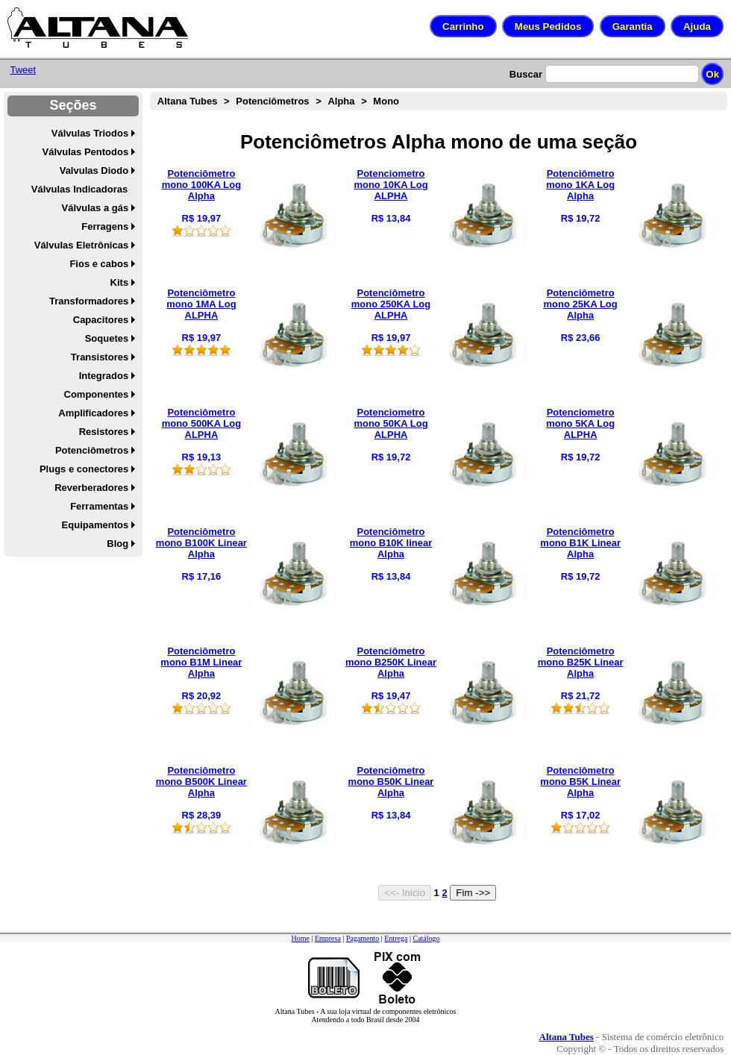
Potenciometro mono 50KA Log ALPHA (390, 423)
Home (300, 938)
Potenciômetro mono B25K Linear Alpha (581, 662)
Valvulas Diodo (94, 170)
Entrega (395, 938)
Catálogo (425, 938)
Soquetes (107, 338)
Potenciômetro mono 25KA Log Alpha (581, 304)
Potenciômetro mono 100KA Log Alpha (201, 184)
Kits (119, 282)
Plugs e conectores (84, 469)
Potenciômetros (91, 450)
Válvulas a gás (95, 207)
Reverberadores (91, 487)
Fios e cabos (98, 263)
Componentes (96, 394)
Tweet (23, 69)
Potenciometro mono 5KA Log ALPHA (580, 423)
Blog (117, 543)
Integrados (103, 375)
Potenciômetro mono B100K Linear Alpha (201, 543)
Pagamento (362, 938)
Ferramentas (99, 506)
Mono (386, 101)
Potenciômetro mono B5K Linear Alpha (580, 781)
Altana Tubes (187, 101)
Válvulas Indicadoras (79, 189)
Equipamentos (95, 524)
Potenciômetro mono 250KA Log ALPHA (390, 304)
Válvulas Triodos (89, 133)
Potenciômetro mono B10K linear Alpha (391, 543)
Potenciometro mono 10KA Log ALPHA (390, 184)
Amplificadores (93, 413)
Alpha (340, 101)
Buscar (525, 74)
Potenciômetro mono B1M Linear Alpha (201, 662)
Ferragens (104, 226)
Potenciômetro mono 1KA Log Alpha (580, 184)
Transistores (99, 357)
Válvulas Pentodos (86, 151)
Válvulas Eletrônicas (81, 245)
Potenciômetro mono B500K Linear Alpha (201, 781)
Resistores (103, 431)
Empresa (328, 938)
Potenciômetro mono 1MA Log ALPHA (201, 304)
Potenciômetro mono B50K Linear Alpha (391, 781)
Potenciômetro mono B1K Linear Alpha (580, 543)
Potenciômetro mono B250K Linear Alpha (390, 662)
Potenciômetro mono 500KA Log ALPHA (201, 423)
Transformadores (88, 301)
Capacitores (100, 319)
